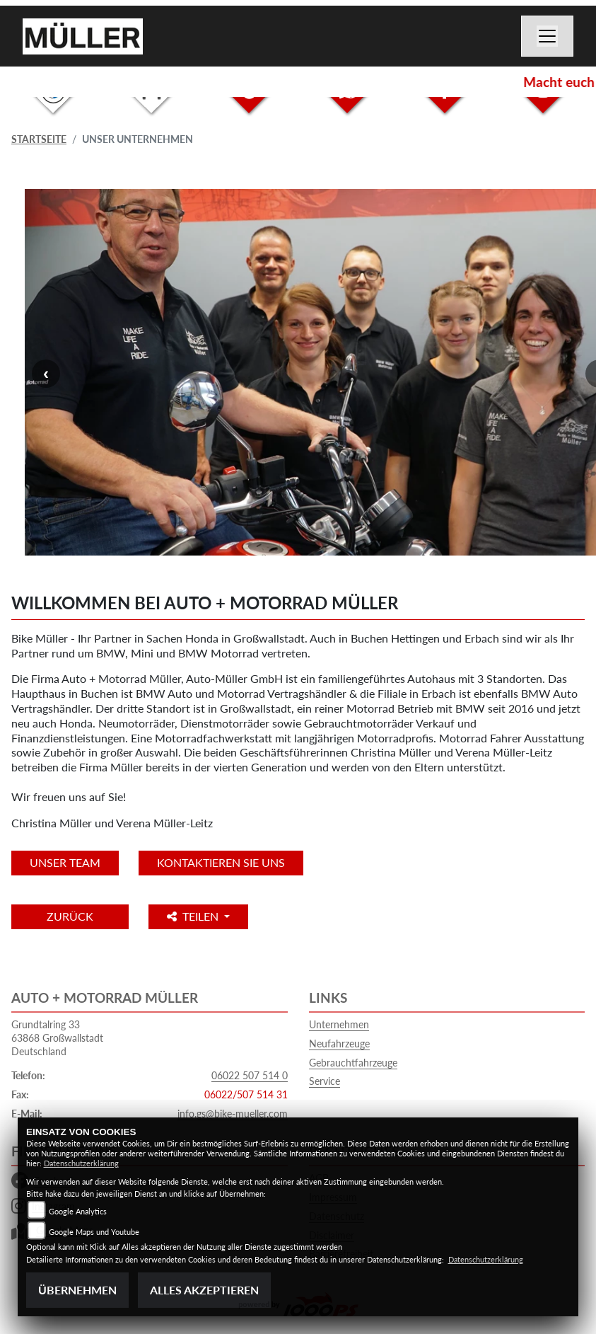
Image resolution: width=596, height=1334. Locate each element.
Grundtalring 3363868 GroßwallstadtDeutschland (57, 1037)
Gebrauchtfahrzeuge (353, 1063)
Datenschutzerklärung (81, 1163)
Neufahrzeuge (339, 1043)
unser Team (65, 862)
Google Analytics (78, 1211)
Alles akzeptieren (204, 1289)
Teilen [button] (194, 916)
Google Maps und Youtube (94, 1231)
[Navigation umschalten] (547, 36)
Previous (46, 374)
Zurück (70, 916)
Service (324, 1081)
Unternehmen (339, 1024)
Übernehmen (77, 1289)
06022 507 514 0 (249, 1075)
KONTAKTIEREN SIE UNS (221, 862)
